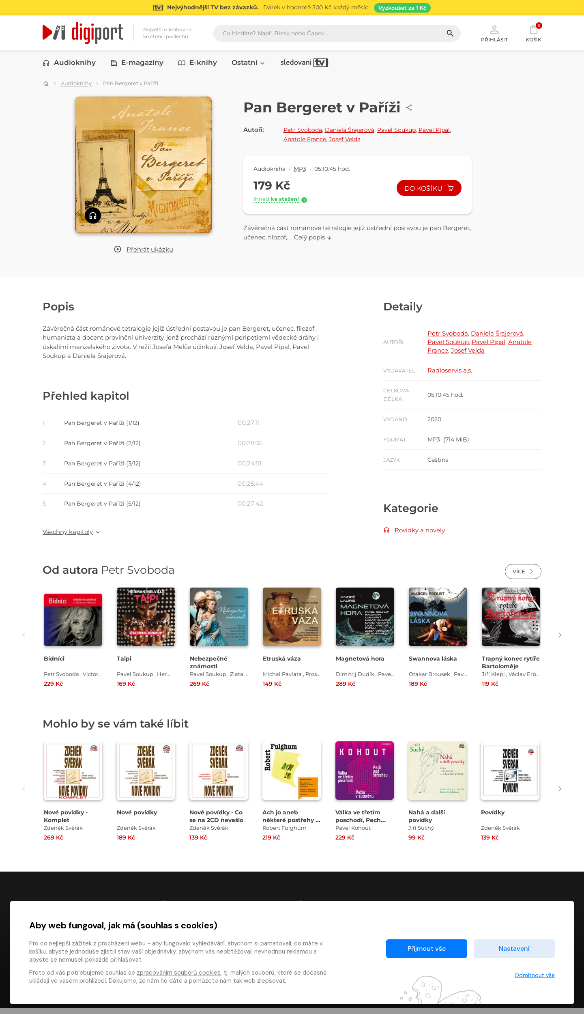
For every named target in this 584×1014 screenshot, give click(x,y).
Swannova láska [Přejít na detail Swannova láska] (434, 665)
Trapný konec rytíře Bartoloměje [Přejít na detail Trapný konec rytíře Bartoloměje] (511, 668)
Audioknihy (69, 64)
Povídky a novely (420, 535)
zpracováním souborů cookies (179, 973)
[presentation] (19, 641)
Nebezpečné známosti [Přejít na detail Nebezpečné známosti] (209, 668)
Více (523, 578)
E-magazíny (137, 64)
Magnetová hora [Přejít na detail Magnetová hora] (361, 665)
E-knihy (197, 64)
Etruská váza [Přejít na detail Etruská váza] (283, 665)
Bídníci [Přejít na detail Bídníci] (55, 665)
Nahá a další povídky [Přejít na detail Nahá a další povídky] (427, 822)
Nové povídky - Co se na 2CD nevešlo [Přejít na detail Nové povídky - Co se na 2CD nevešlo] (218, 822)
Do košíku (427, 189)
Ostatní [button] (249, 64)
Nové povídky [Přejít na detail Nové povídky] (138, 818)
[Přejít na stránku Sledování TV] (292, 7)
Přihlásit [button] (494, 33)
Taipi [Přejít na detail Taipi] (124, 665)
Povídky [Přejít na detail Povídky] (494, 818)
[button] (143, 250)
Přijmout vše (427, 948)
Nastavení (514, 948)
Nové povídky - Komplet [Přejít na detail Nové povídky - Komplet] (67, 822)
